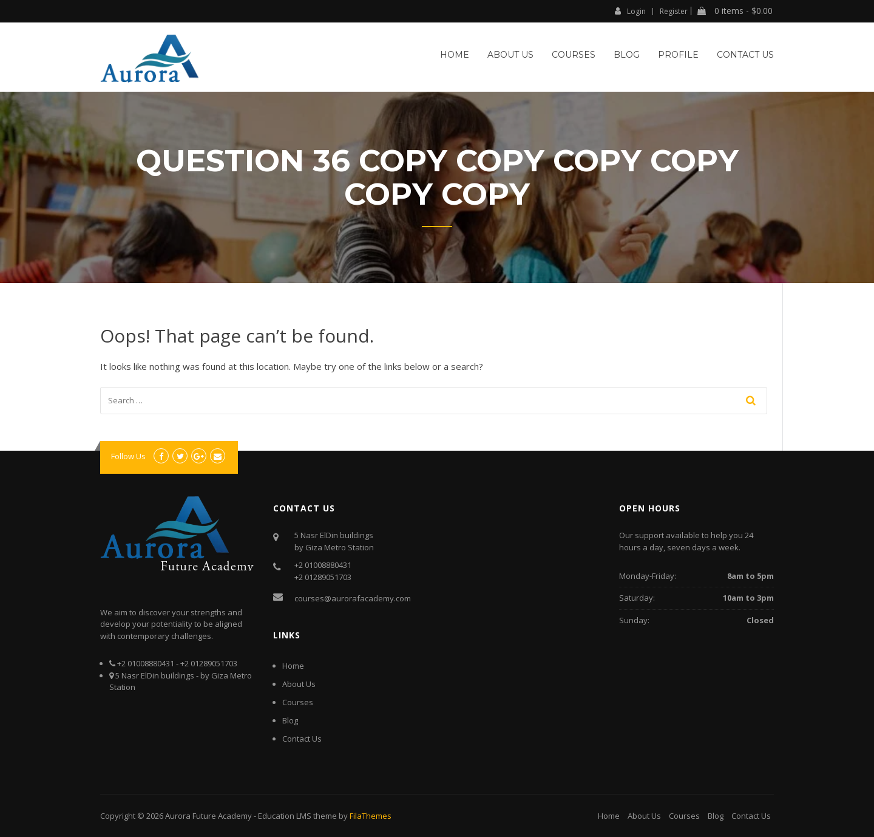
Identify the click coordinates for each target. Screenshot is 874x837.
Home (454, 54)
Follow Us (128, 456)
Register (674, 11)
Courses (573, 54)
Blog (627, 54)
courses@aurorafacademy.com (352, 598)
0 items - (735, 11)
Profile (678, 54)
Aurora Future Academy (208, 815)
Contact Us (745, 54)
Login (630, 11)
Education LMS (284, 815)
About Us (510, 54)
